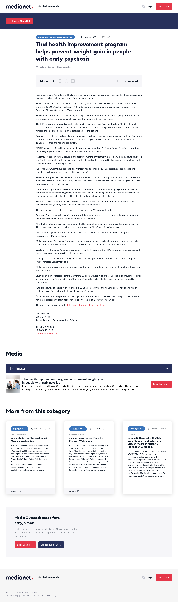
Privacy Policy (12, 595)
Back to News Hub (19, 20)
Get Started (164, 6)
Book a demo (25, 544)
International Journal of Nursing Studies (86, 304)
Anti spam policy (49, 595)
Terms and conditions (30, 595)
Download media (161, 384)
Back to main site (48, 6)
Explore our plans (51, 544)
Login (147, 6)
